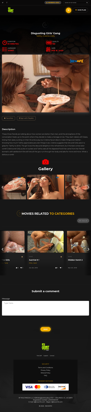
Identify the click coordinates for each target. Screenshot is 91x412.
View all (83, 220)
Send (45, 329)
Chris (31, 263)
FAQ (45, 375)
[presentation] (2, 187)
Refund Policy (45, 373)
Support (45, 355)
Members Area (52, 2)
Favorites (8, 118)
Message (6, 299)
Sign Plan (80, 10)
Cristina (46, 36)
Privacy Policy (45, 370)
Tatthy (39, 36)
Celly (52, 36)
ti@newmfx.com (39, 402)
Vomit (31, 256)
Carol (35, 263)
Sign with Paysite (26, 118)
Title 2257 (39, 355)
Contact (52, 355)
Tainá (6, 263)
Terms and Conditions (45, 367)
